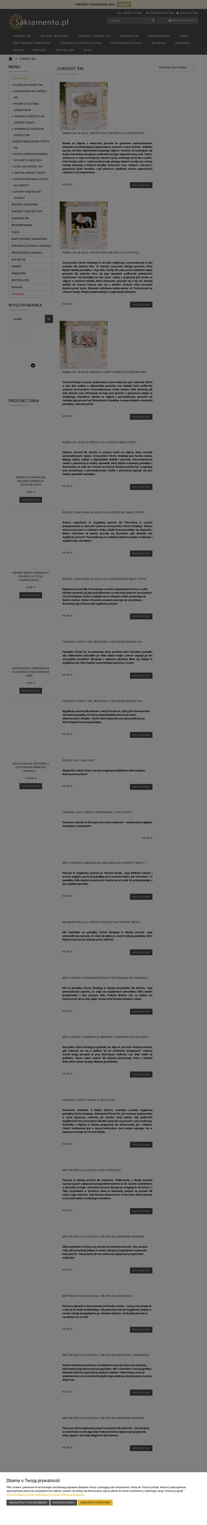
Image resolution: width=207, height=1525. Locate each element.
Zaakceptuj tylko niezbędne (28, 1502)
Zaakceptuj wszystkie (95, 1502)
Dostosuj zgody (64, 1502)
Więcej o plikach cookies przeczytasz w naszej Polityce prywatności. (45, 1494)
